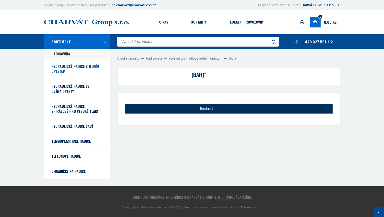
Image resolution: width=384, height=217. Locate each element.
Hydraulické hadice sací (72, 126)
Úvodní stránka (128, 58)
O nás (163, 22)
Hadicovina (154, 58)
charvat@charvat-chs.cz (133, 5)
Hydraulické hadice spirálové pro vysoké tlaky (75, 109)
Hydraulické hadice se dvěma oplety (70, 89)
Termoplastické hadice (71, 141)
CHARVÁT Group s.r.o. (320, 5)
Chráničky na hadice (68, 171)
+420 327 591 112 (313, 42)
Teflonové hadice (66, 156)
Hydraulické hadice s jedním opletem (195, 58)
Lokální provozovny (247, 22)
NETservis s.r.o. (251, 207)
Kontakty (199, 22)
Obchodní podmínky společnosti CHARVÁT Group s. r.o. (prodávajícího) (192, 197)
